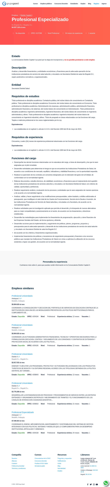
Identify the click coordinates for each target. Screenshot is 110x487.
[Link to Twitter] (90, 484)
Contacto (14, 463)
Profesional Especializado (23, 412)
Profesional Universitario (22, 296)
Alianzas (14, 461)
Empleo (60, 471)
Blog (59, 466)
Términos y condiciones (19, 468)
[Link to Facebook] (87, 484)
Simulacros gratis (40, 466)
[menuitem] (35, 3)
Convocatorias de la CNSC (43, 458)
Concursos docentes (41, 461)
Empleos (15, 15)
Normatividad (61, 468)
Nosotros (14, 458)
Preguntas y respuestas (65, 458)
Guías (59, 463)
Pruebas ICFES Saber (41, 463)
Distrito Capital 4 (26, 15)
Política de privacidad (18, 466)
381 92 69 (88, 474)
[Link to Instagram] (93, 484)
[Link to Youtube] (96, 484)
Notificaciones (62, 461)
